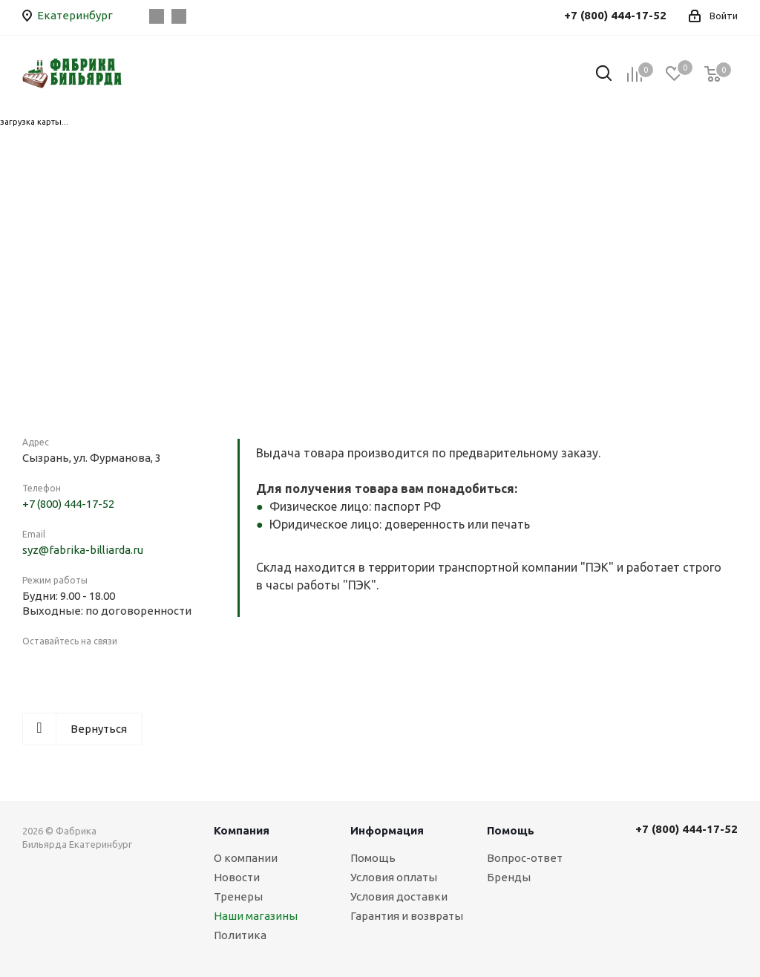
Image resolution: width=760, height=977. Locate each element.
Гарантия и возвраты (406, 915)
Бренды (509, 877)
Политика (240, 935)
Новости (237, 877)
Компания (241, 830)
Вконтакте (156, 16)
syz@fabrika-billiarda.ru (82, 549)
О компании (246, 858)
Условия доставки (399, 896)
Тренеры (238, 896)
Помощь (373, 858)
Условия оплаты (393, 877)
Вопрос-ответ (525, 858)
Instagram (179, 16)
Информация (387, 830)
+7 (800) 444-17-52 (68, 503)
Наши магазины (256, 915)
